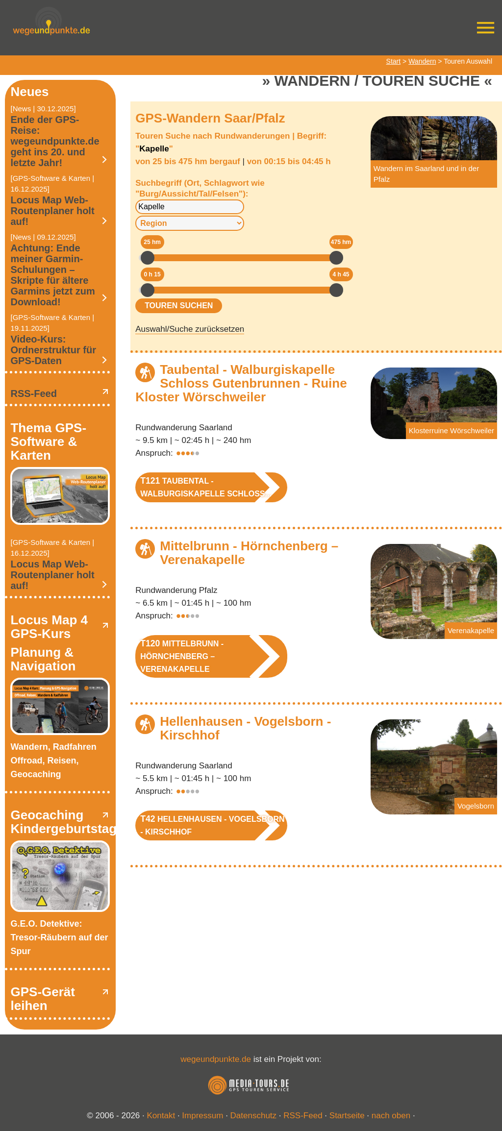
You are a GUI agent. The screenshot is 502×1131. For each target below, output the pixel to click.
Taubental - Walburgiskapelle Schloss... (206, 487)
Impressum (202, 1115)
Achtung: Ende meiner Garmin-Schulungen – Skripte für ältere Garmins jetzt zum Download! (52, 275)
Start (393, 61)
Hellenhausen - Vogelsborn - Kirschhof (245, 728)
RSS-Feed (33, 393)
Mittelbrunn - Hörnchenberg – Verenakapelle (249, 553)
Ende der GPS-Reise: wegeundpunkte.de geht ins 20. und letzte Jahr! (54, 141)
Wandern (422, 61)
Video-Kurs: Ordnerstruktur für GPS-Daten (53, 350)
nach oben (391, 1115)
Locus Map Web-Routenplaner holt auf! (52, 211)
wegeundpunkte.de (215, 1059)
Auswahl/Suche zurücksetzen (189, 329)
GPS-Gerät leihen (42, 998)
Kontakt (161, 1115)
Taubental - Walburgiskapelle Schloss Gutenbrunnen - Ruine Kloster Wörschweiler (241, 383)
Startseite (347, 1115)
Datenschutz (253, 1115)
